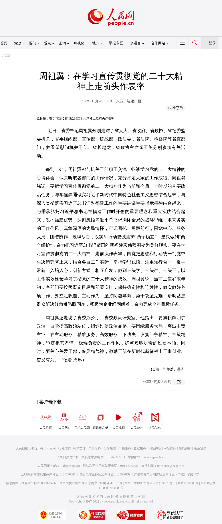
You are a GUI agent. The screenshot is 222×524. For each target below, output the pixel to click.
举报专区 (116, 43)
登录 (212, 43)
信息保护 (185, 448)
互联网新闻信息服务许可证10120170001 (48, 474)
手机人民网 (82, 420)
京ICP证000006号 (186, 483)
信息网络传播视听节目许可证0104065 (31, 483)
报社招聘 (64, 448)
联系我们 (200, 448)
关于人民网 (48, 448)
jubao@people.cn (154, 457)
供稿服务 (125, 448)
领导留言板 (100, 420)
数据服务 (140, 448)
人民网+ (64, 420)
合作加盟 (109, 448)
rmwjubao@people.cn (170, 465)
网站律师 (170, 448)
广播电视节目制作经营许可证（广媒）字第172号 (167, 474)
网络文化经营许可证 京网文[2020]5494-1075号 (91, 483)
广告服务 (94, 448)
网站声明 (155, 448)
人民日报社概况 (27, 448)
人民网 (5, 56)
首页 (3, 43)
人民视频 (118, 420)
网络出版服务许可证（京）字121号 (149, 483)
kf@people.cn (71, 465)
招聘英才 (79, 448)
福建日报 (134, 101)
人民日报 (46, 420)
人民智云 (137, 420)
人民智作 (155, 420)
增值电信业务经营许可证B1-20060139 (105, 474)
